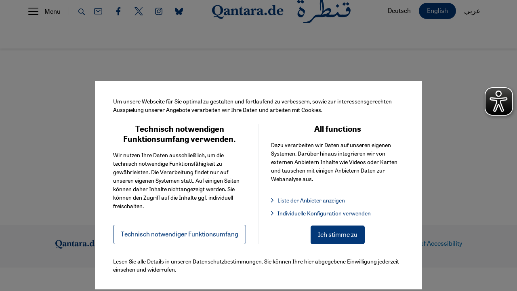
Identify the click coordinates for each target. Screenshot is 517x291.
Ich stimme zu (337, 234)
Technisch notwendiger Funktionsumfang (179, 234)
